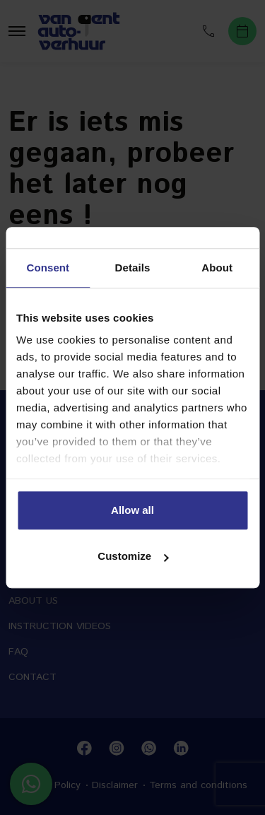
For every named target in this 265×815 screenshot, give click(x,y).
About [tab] (216, 268)
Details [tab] (133, 268)
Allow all (132, 510)
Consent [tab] (47, 268)
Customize (133, 556)
